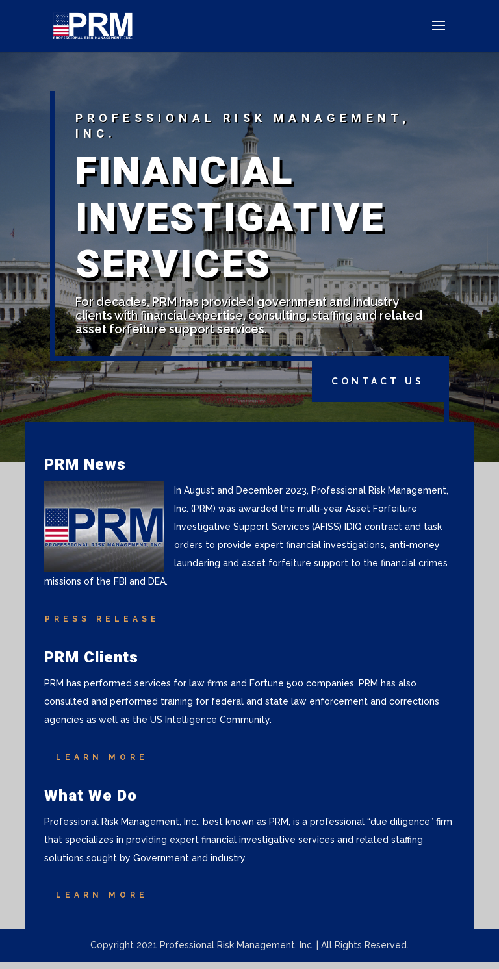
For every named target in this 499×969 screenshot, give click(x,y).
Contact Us (377, 381)
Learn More (102, 757)
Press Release (102, 618)
